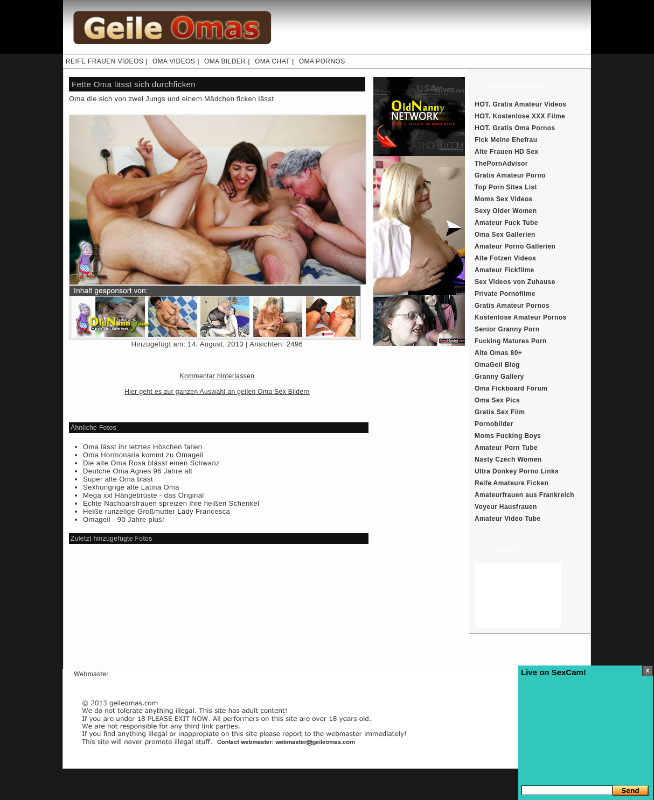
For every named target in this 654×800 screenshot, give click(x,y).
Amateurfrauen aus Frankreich (524, 495)
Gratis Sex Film (500, 412)
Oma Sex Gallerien (505, 234)
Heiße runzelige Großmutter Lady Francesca (156, 511)
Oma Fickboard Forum (511, 388)
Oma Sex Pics (497, 400)
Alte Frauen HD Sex (506, 151)
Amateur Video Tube (508, 518)
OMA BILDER (225, 61)
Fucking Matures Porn (511, 341)
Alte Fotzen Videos (505, 258)
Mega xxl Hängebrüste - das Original (143, 495)
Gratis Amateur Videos (530, 104)
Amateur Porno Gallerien (515, 246)
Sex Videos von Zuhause (515, 282)
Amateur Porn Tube (506, 447)
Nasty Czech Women (508, 459)
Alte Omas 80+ (498, 353)
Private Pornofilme (505, 294)
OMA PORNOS (322, 61)
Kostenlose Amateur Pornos (521, 317)
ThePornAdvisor (501, 163)
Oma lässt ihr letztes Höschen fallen (142, 447)
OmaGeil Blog (497, 365)
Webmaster (91, 674)
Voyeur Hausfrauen (506, 507)
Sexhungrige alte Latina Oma (131, 487)
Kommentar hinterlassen (217, 376)
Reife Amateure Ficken (511, 483)
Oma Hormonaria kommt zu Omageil (143, 455)
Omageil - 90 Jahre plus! (123, 519)
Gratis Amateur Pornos (512, 305)
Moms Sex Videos (504, 199)
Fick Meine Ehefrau (506, 140)
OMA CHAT (272, 61)
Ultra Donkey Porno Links (517, 471)
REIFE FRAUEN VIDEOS (104, 61)
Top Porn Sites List (506, 187)
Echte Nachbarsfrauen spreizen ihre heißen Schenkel (171, 503)
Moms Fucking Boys (508, 436)
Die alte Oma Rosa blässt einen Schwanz (151, 463)
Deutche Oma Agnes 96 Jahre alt (137, 471)
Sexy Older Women (506, 211)
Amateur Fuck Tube (506, 222)
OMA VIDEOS (173, 61)
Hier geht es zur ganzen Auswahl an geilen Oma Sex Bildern (217, 391)
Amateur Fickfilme (504, 270)
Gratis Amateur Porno (510, 175)
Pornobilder (494, 424)
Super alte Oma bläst (118, 479)
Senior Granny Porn (507, 329)
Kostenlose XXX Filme (529, 116)
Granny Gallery (499, 376)
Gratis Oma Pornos (524, 128)
